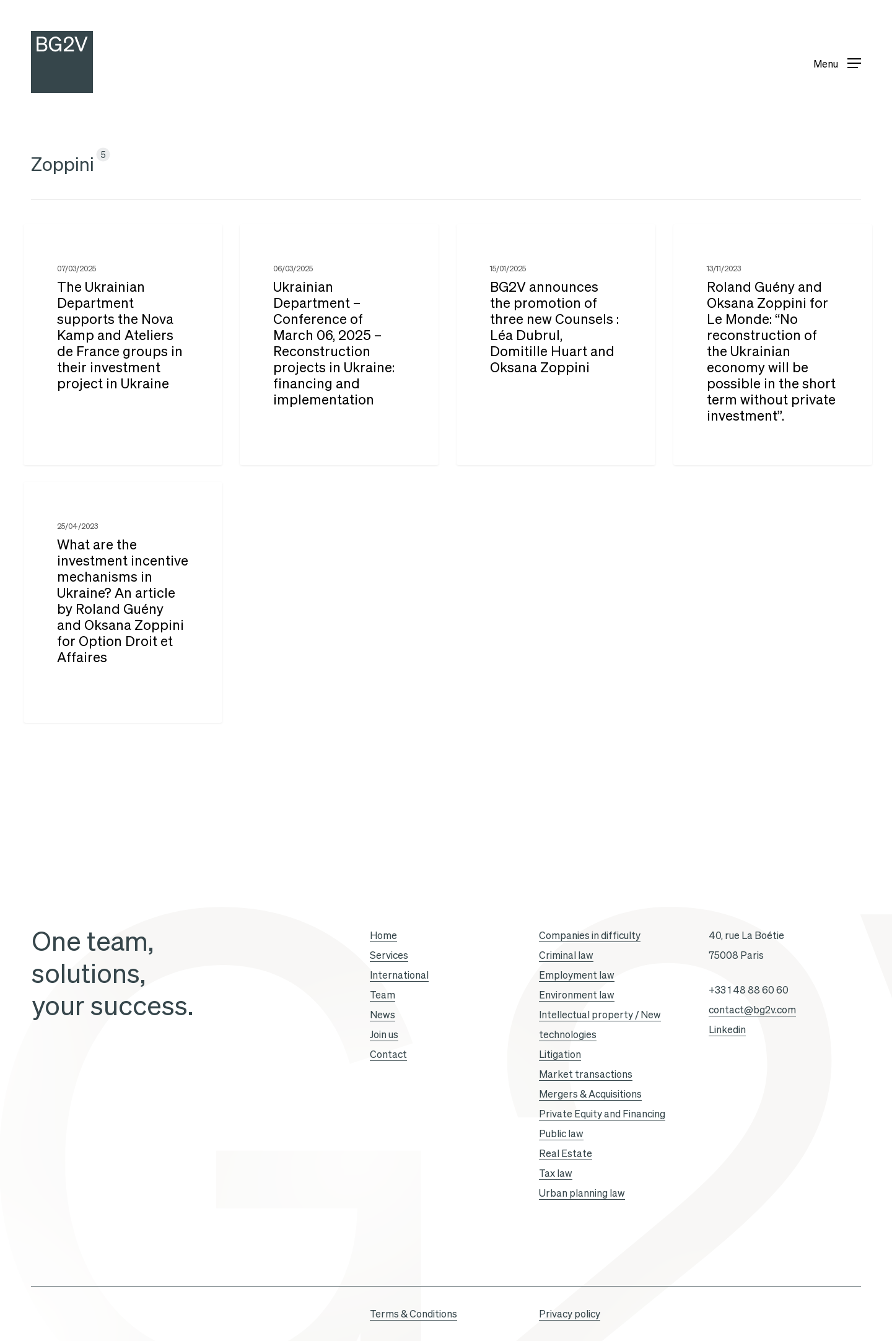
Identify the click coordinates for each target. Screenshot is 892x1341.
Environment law (576, 994)
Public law (561, 1133)
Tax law (555, 1173)
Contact (388, 1054)
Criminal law (566, 955)
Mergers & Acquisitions (590, 1093)
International (399, 975)
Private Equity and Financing (602, 1113)
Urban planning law (582, 1193)
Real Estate (565, 1153)
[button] (837, 62)
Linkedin (727, 1029)
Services (389, 955)
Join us (384, 1034)
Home (383, 935)
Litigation (560, 1054)
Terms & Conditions (413, 1313)
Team (382, 994)
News (382, 1014)
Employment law (576, 975)
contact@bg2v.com (752, 1009)
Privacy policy (569, 1313)
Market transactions (585, 1074)
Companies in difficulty (590, 935)
